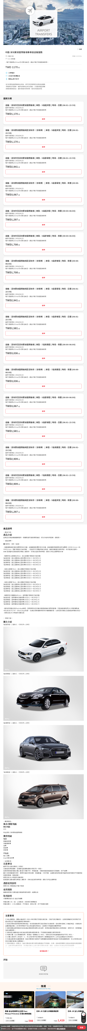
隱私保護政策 (61, 1029)
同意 (81, 1027)
